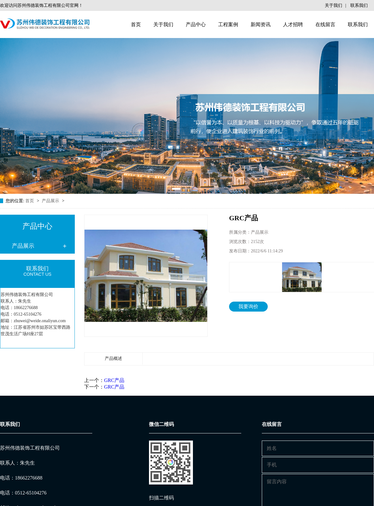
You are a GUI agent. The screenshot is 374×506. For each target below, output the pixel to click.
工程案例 (228, 24)
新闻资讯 (261, 24)
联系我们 (359, 5)
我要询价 (248, 306)
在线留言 (325, 24)
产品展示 (51, 200)
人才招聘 (293, 24)
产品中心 (196, 24)
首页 (136, 24)
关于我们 (333, 5)
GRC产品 (114, 380)
